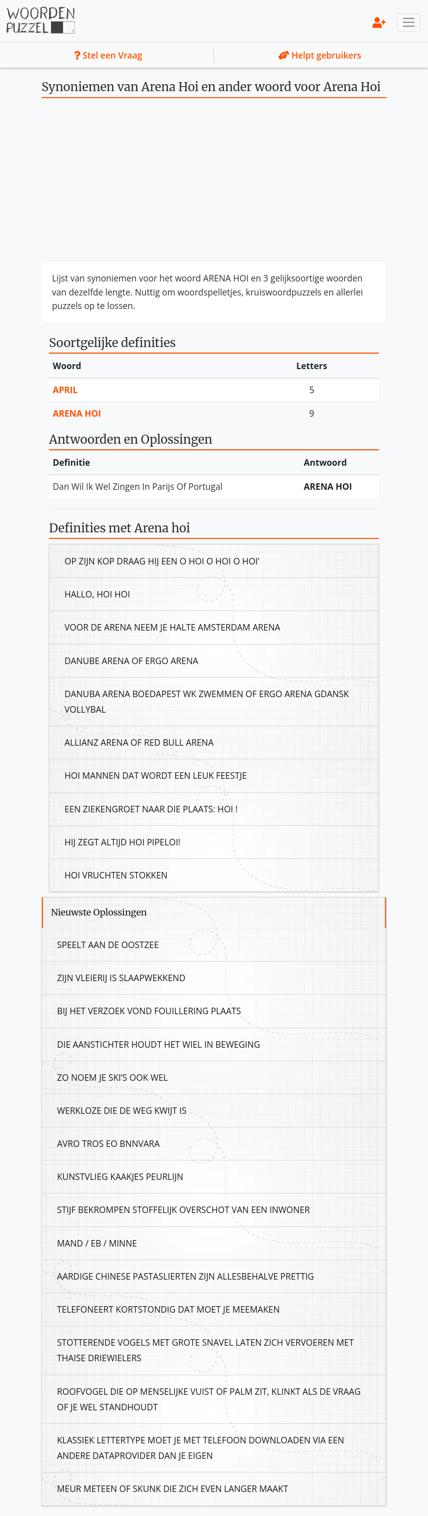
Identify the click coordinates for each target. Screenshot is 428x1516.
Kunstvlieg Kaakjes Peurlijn (120, 1176)
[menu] (379, 22)
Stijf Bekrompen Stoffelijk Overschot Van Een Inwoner (183, 1209)
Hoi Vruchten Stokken (116, 875)
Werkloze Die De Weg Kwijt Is (121, 1110)
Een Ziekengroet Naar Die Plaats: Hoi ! (151, 809)
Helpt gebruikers (320, 55)
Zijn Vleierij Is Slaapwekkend (121, 978)
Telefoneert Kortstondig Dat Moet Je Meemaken (168, 1309)
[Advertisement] (214, 183)
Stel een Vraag (108, 55)
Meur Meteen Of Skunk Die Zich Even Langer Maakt (172, 1488)
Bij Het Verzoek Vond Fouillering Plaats (149, 1011)
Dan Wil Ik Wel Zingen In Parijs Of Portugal (137, 486)
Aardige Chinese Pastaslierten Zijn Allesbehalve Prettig (185, 1276)
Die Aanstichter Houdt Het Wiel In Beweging (158, 1044)
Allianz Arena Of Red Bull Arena (139, 742)
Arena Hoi (77, 413)
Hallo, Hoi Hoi (97, 594)
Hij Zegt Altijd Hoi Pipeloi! (122, 842)
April (65, 390)
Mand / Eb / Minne (97, 1243)
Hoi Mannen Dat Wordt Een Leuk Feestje (155, 775)
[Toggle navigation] (408, 23)
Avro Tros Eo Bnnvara (108, 1143)
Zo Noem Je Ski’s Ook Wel (112, 1077)
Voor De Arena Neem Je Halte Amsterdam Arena (172, 627)
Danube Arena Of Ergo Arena (131, 661)
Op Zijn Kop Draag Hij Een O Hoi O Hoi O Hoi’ (161, 561)
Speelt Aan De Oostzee (108, 945)
